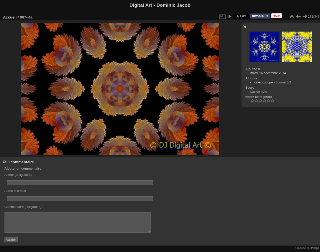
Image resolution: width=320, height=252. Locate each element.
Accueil (10, 17)
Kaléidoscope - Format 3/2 (272, 82)
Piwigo (315, 247)
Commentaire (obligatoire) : (23, 207)
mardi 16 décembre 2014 (268, 73)
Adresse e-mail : (16, 191)
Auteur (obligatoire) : (19, 175)
